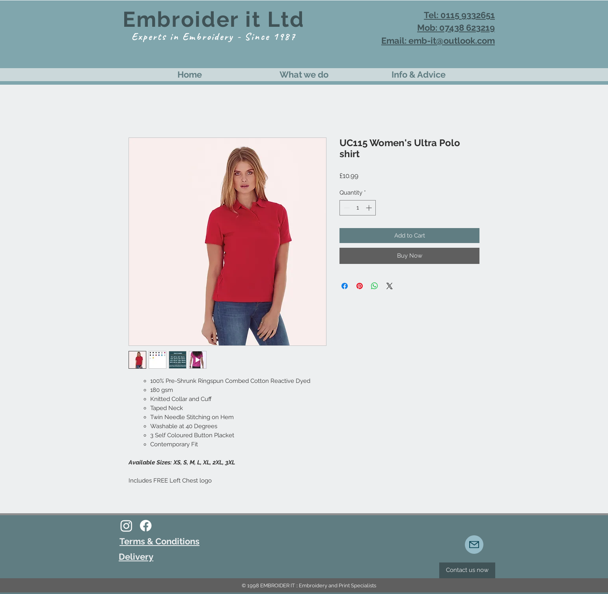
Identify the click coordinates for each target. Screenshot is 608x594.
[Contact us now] (467, 570)
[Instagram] (126, 525)
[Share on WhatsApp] (374, 286)
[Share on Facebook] (344, 286)
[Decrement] (346, 207)
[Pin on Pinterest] (359, 286)
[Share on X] (389, 286)
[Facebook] (145, 525)
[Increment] (369, 207)
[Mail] (474, 544)
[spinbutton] (357, 207)
